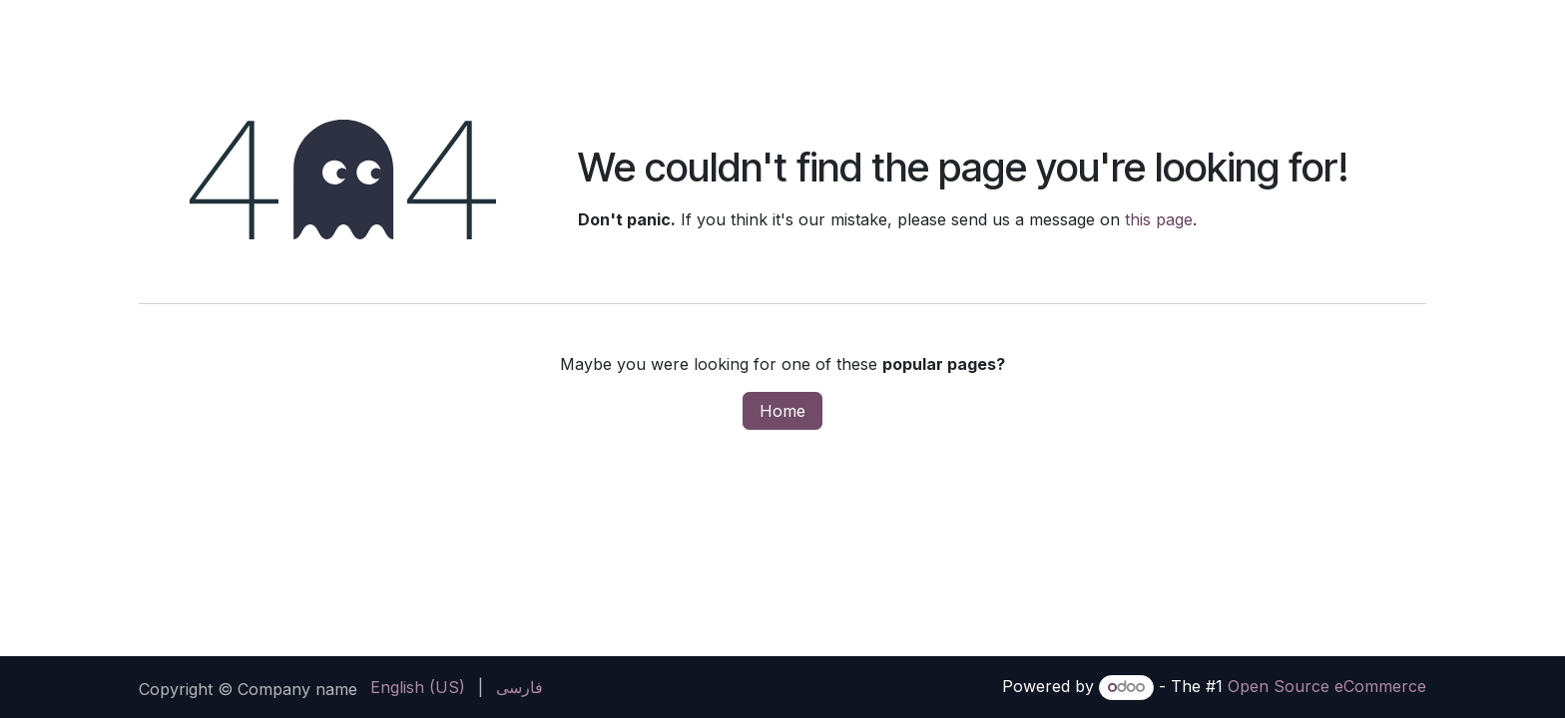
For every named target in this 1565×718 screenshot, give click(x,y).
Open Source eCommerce (1327, 686)
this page (1159, 219)
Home (782, 411)
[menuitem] (417, 687)
